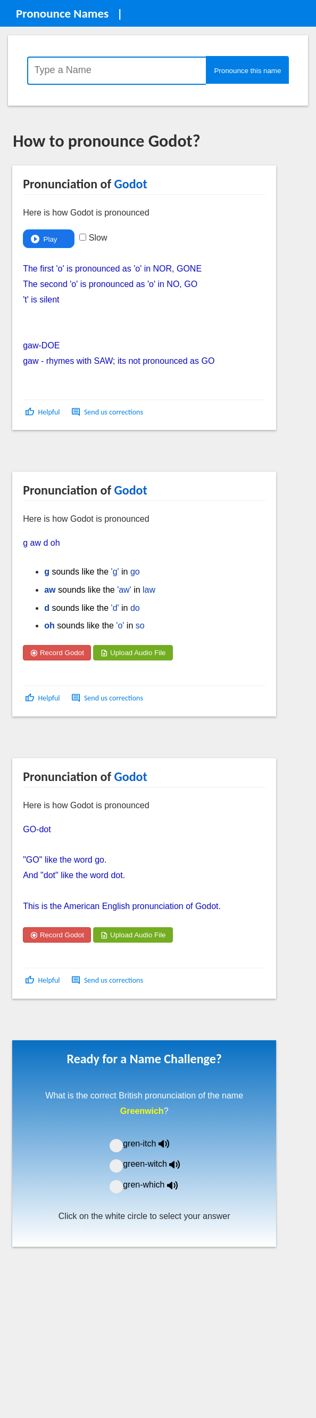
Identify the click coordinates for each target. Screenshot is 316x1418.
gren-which (157, 1184)
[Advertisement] (98, 454)
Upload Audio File (132, 653)
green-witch (158, 1163)
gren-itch (154, 1143)
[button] (43, 412)
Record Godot (57, 653)
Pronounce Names (62, 13)
